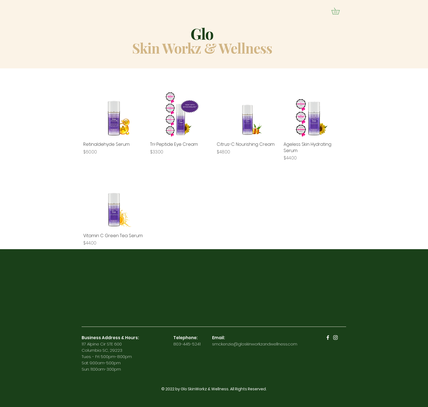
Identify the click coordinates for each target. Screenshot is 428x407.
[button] (338, 11)
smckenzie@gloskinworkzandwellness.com (254, 344)
